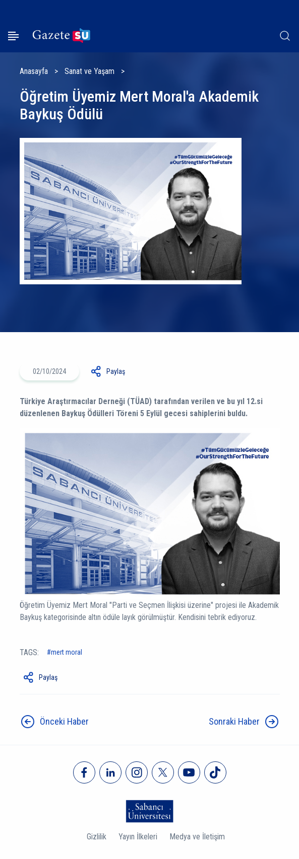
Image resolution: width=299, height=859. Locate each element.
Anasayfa (34, 71)
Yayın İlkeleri (137, 836)
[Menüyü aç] (13, 36)
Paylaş (115, 371)
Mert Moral (66, 652)
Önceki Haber (64, 721)
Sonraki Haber (234, 721)
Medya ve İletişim (197, 836)
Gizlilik (96, 836)
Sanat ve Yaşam (89, 71)
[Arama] (285, 36)
